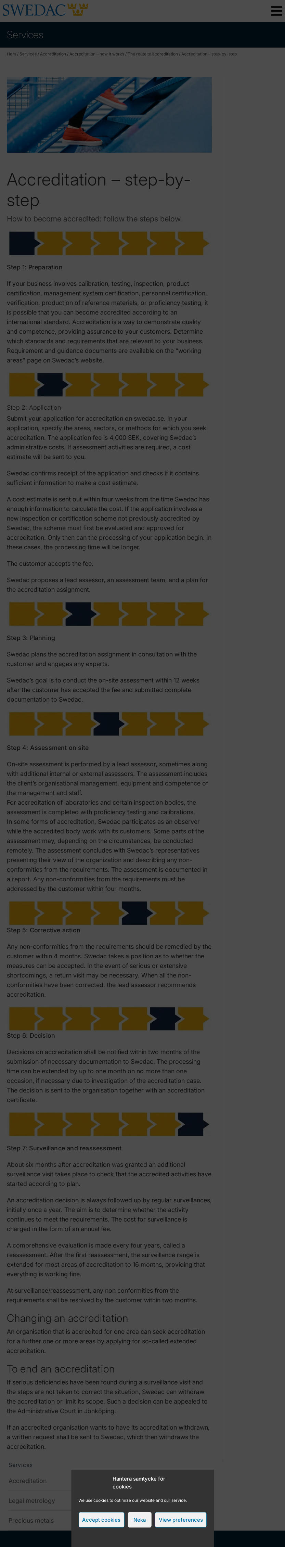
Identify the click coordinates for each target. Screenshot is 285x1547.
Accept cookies (101, 1520)
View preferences (181, 1520)
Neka (139, 1520)
